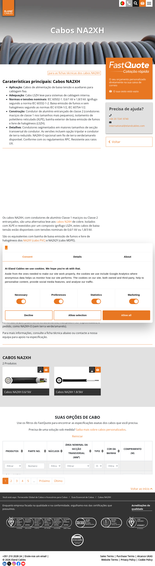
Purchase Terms (125, 556)
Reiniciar (77, 436)
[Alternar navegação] (149, 3)
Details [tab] (77, 256)
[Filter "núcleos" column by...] (55, 466)
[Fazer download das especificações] (40, 370)
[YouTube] (23, 563)
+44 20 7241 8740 (118, 118)
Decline (28, 315)
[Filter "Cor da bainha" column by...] (112, 466)
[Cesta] (46, 370)
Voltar (114, 142)
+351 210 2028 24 (12, 556)
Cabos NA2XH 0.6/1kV (17, 392)
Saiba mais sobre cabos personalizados (101, 429)
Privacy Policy (128, 559)
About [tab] (127, 256)
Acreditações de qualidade (141, 507)
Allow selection (77, 315)
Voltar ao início (141, 489)
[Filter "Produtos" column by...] (13, 466)
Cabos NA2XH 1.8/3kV (69, 392)
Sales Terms (107, 556)
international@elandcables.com (127, 125)
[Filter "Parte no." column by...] (35, 466)
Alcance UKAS (144, 556)
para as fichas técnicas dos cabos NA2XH (74, 73)
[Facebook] (19, 563)
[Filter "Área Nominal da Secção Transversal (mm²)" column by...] (77, 466)
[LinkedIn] (5, 563)
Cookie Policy (145, 559)
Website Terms (109, 559)
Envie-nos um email (36, 556)
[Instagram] (14, 563)
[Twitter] (9, 563)
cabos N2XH (64, 221)
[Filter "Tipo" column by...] (98, 466)
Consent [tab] (27, 256)
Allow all (126, 315)
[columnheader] (13, 451)
